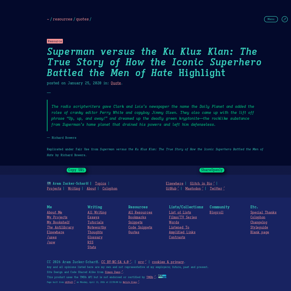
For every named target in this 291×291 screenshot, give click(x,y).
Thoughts (95, 232)
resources (62, 19)
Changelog (258, 222)
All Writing (97, 213)
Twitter (216, 189)
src (141, 262)
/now (51, 242)
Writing (74, 189)
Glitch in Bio (201, 184)
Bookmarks (137, 217)
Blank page (259, 232)
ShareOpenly (212, 170)
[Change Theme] (285, 19)
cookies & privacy (168, 262)
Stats (92, 247)
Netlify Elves (130, 282)
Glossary (95, 237)
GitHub (171, 189)
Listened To (179, 227)
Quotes (133, 232)
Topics (100, 184)
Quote (116, 83)
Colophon (109, 189)
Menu (271, 19)
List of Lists (180, 213)
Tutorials (95, 222)
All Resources (140, 213)
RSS (90, 242)
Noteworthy (97, 227)
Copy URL (76, 170)
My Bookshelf (58, 222)
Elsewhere (174, 184)
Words (174, 222)
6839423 (69, 282)
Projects (54, 189)
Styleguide (259, 227)
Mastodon (193, 189)
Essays (93, 217)
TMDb (149, 277)
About (91, 189)
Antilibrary (60, 227)
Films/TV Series (183, 217)
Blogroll (216, 213)
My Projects (57, 217)
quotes (82, 19)
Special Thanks (263, 213)
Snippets (135, 222)
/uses (52, 237)
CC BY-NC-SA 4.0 (115, 262)
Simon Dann (112, 272)
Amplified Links (182, 232)
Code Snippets (140, 227)
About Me (54, 213)
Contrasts (177, 237)
